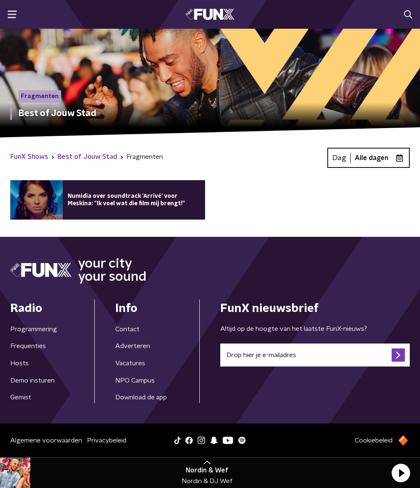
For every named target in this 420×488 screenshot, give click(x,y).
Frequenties (28, 346)
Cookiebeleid (374, 440)
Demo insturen (32, 380)
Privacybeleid (106, 440)
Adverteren (132, 346)
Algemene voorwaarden (46, 440)
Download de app (141, 397)
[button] (401, 473)
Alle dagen (371, 158)
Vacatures (130, 363)
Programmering (33, 329)
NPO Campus (135, 380)
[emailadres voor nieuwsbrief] (315, 355)
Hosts (19, 363)
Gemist (20, 397)
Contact (127, 329)
